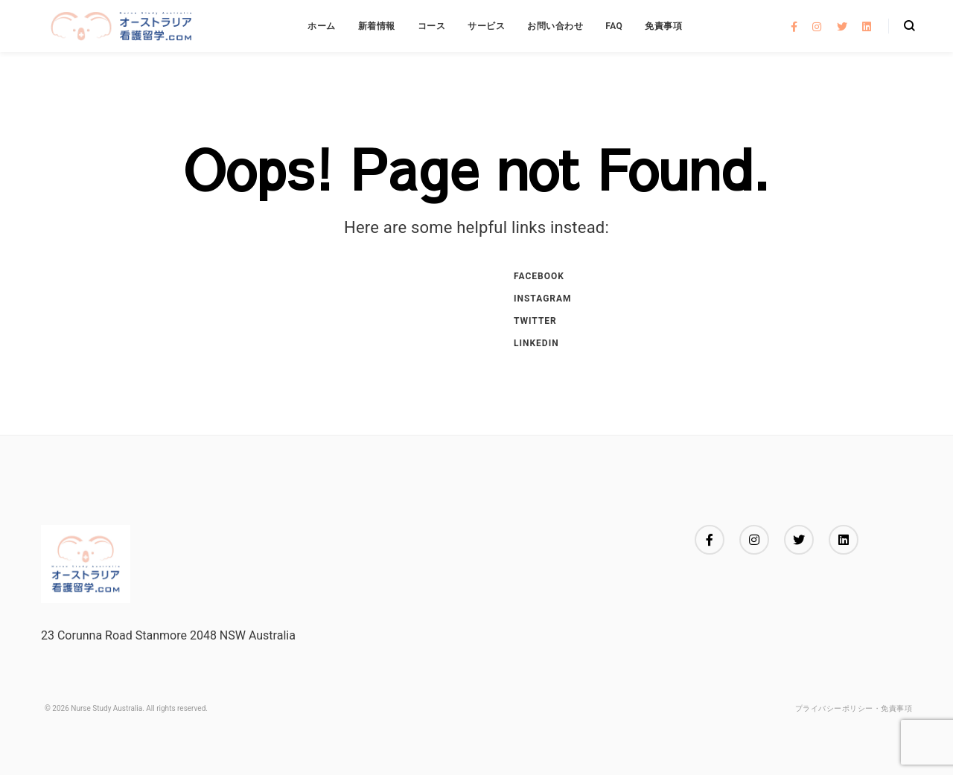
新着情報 (376, 26)
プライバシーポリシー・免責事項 (854, 708)
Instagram (543, 298)
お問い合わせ (555, 26)
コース (432, 26)
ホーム (321, 26)
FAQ (613, 26)
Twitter (535, 321)
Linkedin (536, 343)
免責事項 (663, 26)
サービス (486, 26)
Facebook (539, 276)
